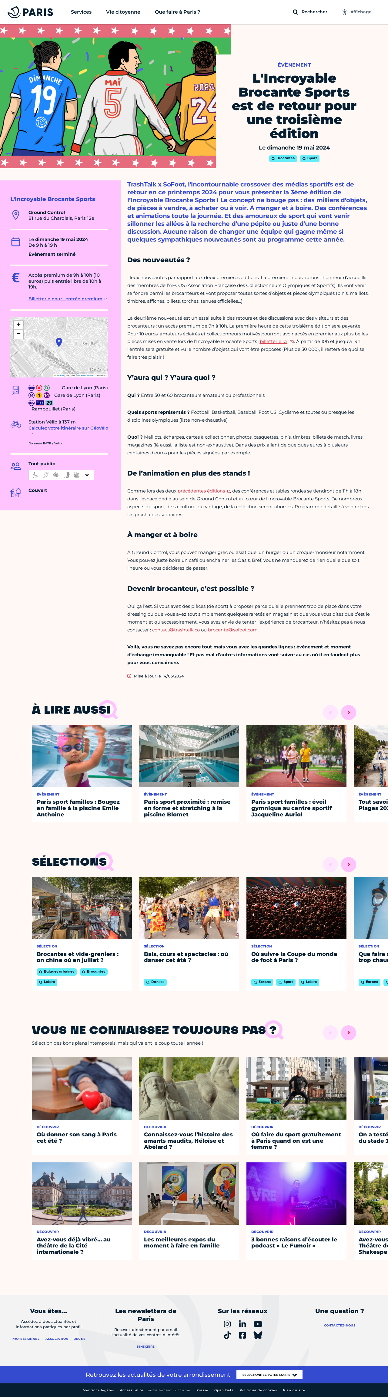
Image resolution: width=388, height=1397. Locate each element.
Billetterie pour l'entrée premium (65, 298)
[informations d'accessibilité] (61, 475)
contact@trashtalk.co (176, 630)
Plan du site (294, 1390)
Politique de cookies (258, 1390)
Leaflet (59, 375)
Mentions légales (98, 1390)
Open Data (224, 1390)
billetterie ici (273, 341)
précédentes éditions (201, 491)
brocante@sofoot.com (233, 630)
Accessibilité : (155, 1390)
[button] (59, 342)
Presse (202, 1390)
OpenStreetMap (86, 375)
